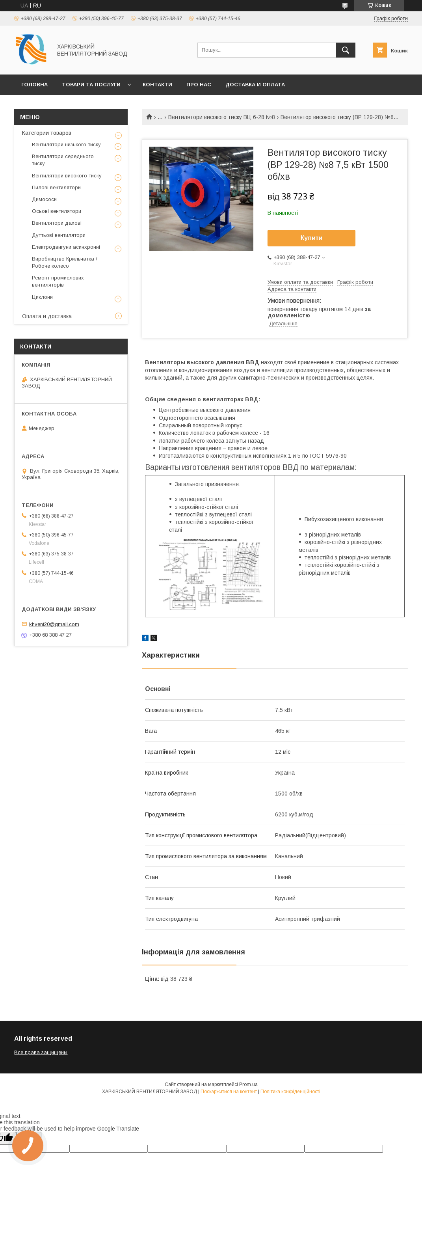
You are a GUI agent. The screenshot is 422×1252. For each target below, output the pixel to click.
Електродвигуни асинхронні (66, 247)
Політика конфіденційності (290, 1091)
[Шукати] (345, 50)
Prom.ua (248, 1084)
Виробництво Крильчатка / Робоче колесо (64, 262)
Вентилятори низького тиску (66, 144)
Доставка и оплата (255, 85)
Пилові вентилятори (56, 187)
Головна (34, 85)
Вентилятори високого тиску (67, 176)
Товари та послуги (91, 85)
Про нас (198, 85)
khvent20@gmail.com (54, 624)
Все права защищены (40, 1052)
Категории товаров (46, 133)
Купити (312, 238)
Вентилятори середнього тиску (63, 159)
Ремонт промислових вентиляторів (58, 281)
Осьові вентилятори (56, 211)
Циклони (42, 297)
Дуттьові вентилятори (59, 235)
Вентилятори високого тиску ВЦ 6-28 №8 (221, 117)
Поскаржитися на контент (229, 1091)
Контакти (157, 85)
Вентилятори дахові (57, 223)
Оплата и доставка (47, 316)
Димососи (44, 199)
